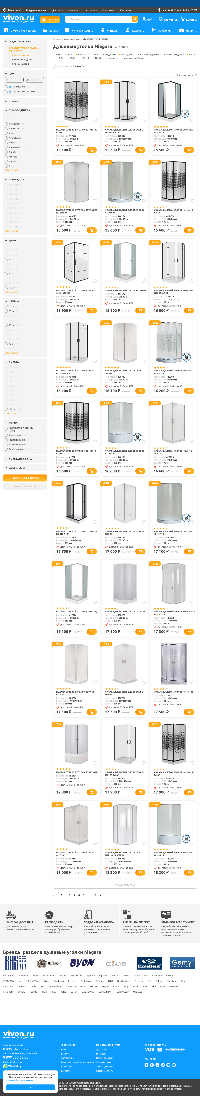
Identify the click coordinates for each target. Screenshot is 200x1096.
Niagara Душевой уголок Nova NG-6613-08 (124, 538)
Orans (21, 1004)
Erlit (21, 999)
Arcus (153, 988)
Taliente (140, 1004)
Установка (91, 10)
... (99, 907)
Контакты (125, 10)
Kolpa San (153, 999)
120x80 (94, 54)
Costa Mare (131, 993)
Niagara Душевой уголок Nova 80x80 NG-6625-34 (173, 619)
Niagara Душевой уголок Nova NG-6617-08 (75, 864)
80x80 (59, 54)
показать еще (125, 896)
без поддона (128, 54)
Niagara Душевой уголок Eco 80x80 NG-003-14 (123, 212)
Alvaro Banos (57, 988)
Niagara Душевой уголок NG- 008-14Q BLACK (77, 131)
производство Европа (145, 58)
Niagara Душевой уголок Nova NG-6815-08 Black (75, 375)
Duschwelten (177, 993)
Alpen (41, 988)
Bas (177, 988)
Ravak (44, 1004)
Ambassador (92, 988)
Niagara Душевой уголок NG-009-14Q (76, 619)
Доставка (57, 10)
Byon (85, 993)
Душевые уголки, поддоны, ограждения (24, 49)
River (78, 1004)
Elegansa (8, 999)
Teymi (154, 1004)
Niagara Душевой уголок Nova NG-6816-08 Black (173, 294)
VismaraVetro (24, 1010)
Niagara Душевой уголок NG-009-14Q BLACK (174, 782)
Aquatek (139, 988)
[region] (24, 145)
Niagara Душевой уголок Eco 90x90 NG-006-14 (172, 864)
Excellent (48, 999)
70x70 (59, 58)
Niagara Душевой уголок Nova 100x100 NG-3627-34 (124, 864)
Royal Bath (110, 1004)
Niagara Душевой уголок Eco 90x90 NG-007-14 (172, 538)
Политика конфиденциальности (77, 1062)
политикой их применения (19, 1080)
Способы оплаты (104, 1071)
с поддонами (110, 54)
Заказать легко (104, 1062)
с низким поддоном (176, 54)
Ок (30, 1087)
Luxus (168, 999)
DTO (161, 993)
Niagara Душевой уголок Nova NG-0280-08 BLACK (75, 294)
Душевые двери (20, 64)
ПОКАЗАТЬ (25, 478)
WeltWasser (66, 1010)
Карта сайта (67, 1066)
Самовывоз (74, 10)
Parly (33, 1004)
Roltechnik (92, 1004)
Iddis (108, 999)
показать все (11, 170)
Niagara (7, 1004)
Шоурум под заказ (37, 10)
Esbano (33, 999)
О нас (64, 1049)
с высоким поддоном (150, 54)
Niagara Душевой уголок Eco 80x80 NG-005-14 (123, 457)
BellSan (23, 993)
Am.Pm (75, 988)
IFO (119, 999)
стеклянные (122, 58)
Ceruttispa (99, 993)
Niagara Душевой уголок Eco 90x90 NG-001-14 (172, 375)
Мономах (83, 1010)
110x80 (108, 58)
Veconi (7, 1010)
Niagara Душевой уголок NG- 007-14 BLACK (77, 457)
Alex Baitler (9, 988)
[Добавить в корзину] (92, 151)
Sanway (126, 1004)
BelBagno (8, 993)
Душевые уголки (20, 55)
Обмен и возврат (105, 1058)
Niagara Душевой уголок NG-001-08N (174, 701)
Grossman (94, 999)
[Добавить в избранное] (94, 120)
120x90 (70, 58)
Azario (165, 988)
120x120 (95, 58)
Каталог (57, 39)
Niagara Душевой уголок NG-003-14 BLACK (174, 212)
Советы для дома (105, 1066)
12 (106, 907)
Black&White (69, 993)
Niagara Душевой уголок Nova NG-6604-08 (124, 701)
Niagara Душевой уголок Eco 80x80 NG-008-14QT (172, 131)
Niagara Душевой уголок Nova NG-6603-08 (173, 457)
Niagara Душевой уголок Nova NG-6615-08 (124, 375)
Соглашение (67, 1058)
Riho (67, 1004)
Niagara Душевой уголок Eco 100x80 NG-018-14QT (74, 538)
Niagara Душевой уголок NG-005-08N (76, 782)
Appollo (109, 988)
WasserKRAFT (46, 1010)
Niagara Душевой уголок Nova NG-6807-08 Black (124, 131)
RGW (56, 1004)
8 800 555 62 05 (17, 1058)
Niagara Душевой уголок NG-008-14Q (125, 294)
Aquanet (124, 988)
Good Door (76, 999)
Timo (166, 1004)
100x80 (82, 58)
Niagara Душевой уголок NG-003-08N (125, 619)
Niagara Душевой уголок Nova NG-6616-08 (75, 701)
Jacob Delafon (134, 999)
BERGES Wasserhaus (45, 993)
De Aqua (148, 993)
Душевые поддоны (22, 59)
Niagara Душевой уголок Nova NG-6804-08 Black (124, 782)
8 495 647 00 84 (17, 1049)
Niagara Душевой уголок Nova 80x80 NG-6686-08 (75, 212)
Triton (178, 1004)
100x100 (82, 54)
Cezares (114, 993)
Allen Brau (27, 988)
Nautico (181, 999)
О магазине (108, 10)
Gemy (61, 999)
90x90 (70, 54)
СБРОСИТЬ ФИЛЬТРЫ (25, 486)
